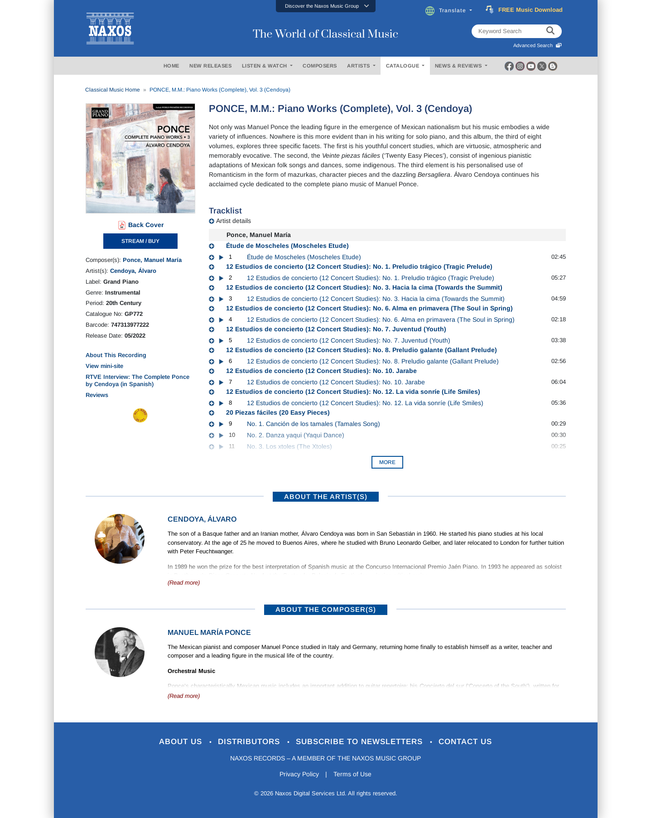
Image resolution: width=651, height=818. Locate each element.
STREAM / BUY (140, 241)
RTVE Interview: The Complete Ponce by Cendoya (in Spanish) (137, 380)
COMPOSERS (320, 65)
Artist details (233, 220)
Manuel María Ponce (209, 632)
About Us (182, 741)
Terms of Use (352, 774)
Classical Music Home (112, 90)
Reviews (97, 395)
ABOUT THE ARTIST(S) (325, 496)
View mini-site (104, 366)
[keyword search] (550, 31)
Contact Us (465, 741)
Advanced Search (537, 45)
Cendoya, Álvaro (133, 270)
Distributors (250, 741)
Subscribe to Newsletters (360, 741)
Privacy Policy (299, 774)
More (387, 462)
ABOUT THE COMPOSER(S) (325, 609)
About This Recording (116, 355)
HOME (171, 65)
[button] (326, 6)
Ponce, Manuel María (152, 260)
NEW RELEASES (210, 65)
